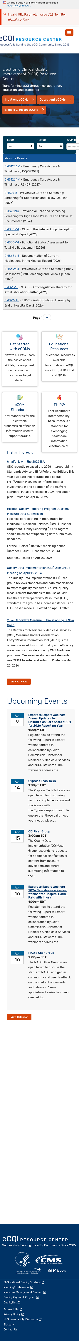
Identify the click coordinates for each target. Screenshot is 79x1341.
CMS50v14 (11, 229)
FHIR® (59, 405)
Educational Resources (59, 346)
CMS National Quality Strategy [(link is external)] (24, 1282)
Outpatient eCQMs (53, 99)
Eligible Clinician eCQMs (21, 110)
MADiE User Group (41, 953)
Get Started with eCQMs (20, 346)
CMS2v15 (10, 193)
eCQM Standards (19, 407)
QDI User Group (39, 831)
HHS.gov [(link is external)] (22, 1259)
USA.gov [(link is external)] (57, 1271)
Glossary (9, 1324)
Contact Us (10, 1329)
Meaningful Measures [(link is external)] (18, 1287)
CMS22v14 (11, 211)
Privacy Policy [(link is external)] (14, 1314)
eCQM (10, 140)
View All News (19, 681)
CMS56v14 (11, 242)
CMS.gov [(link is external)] (49, 1259)
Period (41, 140)
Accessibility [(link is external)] (13, 1309)
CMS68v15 (11, 256)
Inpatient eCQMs (16, 99)
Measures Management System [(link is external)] (25, 1292)
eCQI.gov (39, 1241)
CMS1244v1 (12, 166)
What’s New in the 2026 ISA (26, 461)
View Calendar (19, 1017)
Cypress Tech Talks (42, 781)
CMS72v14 (11, 300)
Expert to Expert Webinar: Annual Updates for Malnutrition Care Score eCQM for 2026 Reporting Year (49, 720)
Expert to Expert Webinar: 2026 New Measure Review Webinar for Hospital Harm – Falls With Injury (48, 892)
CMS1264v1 (12, 179)
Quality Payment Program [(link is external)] (21, 1297)
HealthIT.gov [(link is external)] (28, 1271)
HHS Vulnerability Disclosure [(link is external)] (23, 1319)
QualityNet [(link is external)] (12, 1302)
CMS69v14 (11, 269)
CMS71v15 (11, 287)
